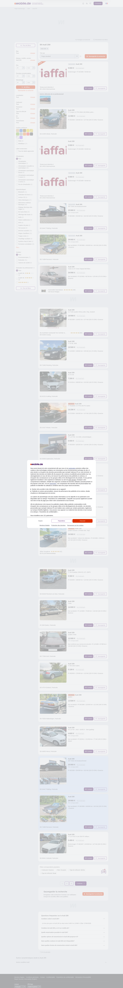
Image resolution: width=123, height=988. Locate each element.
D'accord (82, 521)
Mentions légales (44, 525)
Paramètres (61, 521)
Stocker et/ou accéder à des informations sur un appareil (49, 489)
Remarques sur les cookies (75, 525)
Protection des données (58, 525)
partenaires (72, 468)
